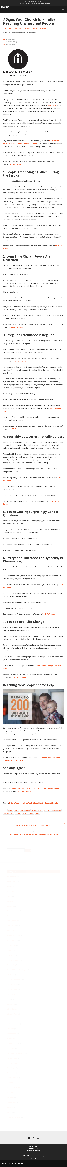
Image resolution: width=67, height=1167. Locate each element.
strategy (18, 813)
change (10, 810)
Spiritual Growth (8, 813)
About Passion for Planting (33, 1156)
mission (46, 810)
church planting (25, 810)
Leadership (26, 29)
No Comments (10, 44)
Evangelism (17, 29)
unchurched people (28, 813)
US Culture (43, 29)
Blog (10, 29)
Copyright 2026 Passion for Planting (12, 1163)
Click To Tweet (15, 164)
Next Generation (56, 810)
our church (51, 105)
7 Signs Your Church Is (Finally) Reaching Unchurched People (34, 788)
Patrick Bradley (12, 42)
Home (4, 29)
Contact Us (33, 1148)
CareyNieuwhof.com (25, 791)
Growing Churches (37, 810)
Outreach (34, 29)
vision (37, 813)
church (16, 810)
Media (33, 1158)
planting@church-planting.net (41, 4)
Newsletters (33, 1146)
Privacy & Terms (33, 1151)
